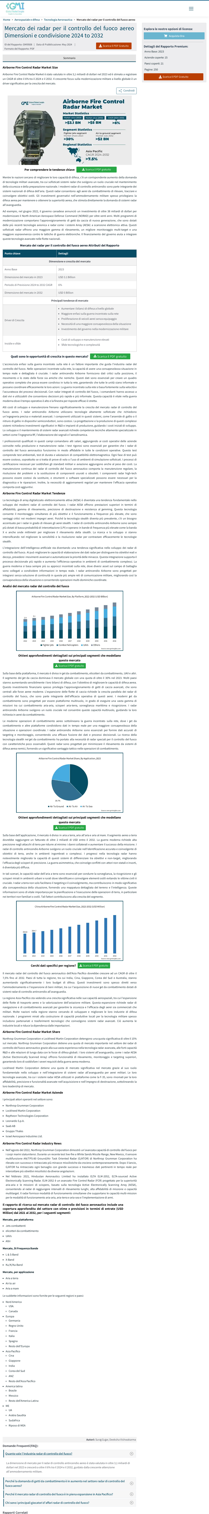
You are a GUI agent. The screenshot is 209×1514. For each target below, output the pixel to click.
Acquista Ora (174, 36)
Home (6, 20)
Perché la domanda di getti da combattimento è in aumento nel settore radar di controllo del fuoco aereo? (70, 1483)
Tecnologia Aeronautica (58, 20)
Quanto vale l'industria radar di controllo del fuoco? (70, 1454)
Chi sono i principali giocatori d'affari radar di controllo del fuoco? (70, 1503)
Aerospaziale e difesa (27, 20)
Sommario (69, 58)
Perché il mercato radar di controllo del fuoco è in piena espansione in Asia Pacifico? (70, 1494)
